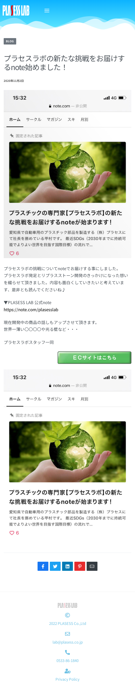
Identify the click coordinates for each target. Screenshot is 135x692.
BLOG (10, 41)
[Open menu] (47, 11)
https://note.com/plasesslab (31, 309)
